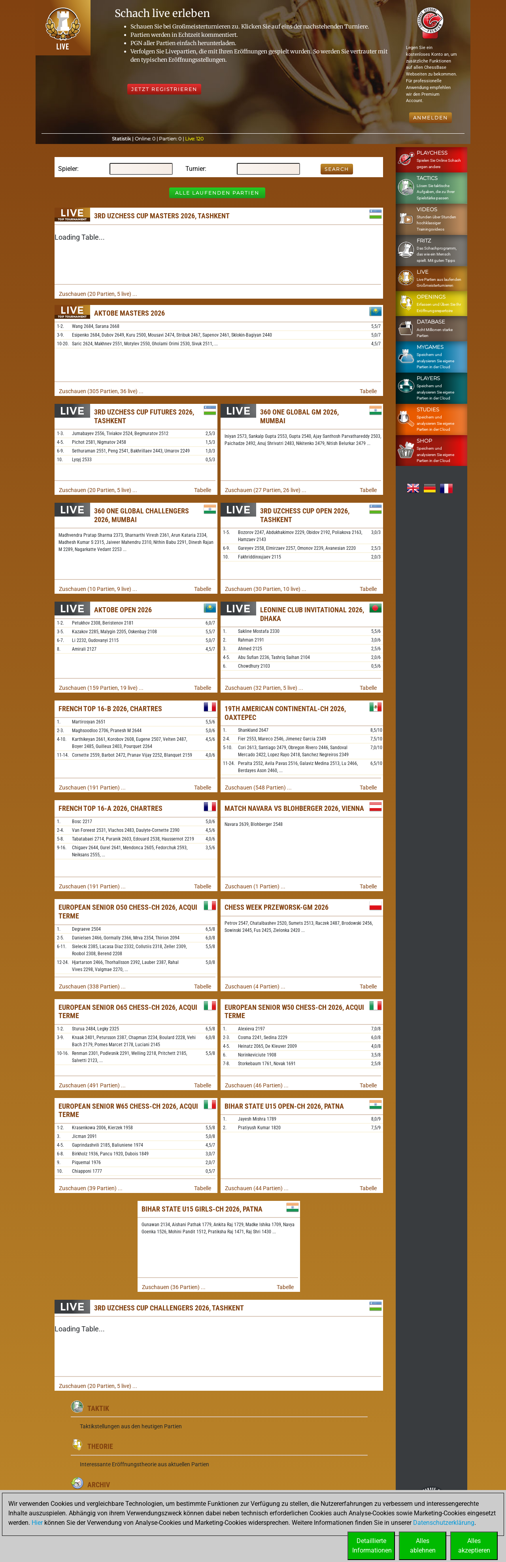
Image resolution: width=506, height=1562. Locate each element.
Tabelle (368, 391)
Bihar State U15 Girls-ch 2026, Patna (202, 1209)
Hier (37, 1522)
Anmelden (430, 118)
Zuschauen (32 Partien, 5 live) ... (264, 688)
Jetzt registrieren (164, 89)
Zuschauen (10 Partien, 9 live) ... (98, 589)
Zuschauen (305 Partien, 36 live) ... (101, 391)
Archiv (98, 1485)
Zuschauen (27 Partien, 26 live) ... (265, 490)
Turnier (195, 168)
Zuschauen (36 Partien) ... (174, 1287)
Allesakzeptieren (474, 1545)
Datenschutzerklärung (443, 1522)
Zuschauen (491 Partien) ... (92, 1085)
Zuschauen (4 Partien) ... (255, 986)
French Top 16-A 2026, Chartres (110, 808)
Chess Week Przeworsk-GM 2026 (277, 907)
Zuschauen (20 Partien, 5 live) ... (98, 294)
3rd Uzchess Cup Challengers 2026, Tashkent (169, 1308)
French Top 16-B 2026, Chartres (110, 708)
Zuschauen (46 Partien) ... (257, 1085)
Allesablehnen (423, 1545)
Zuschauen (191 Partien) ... (92, 787)
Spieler (67, 168)
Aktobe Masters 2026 (129, 313)
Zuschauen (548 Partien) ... (258, 787)
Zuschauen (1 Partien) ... (255, 886)
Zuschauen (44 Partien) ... (257, 1188)
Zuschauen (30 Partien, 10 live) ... (265, 589)
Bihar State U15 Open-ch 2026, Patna (284, 1106)
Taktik (98, 1408)
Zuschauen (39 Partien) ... (91, 1188)
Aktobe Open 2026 (123, 610)
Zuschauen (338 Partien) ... (92, 986)
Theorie (100, 1446)
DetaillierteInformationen (372, 1545)
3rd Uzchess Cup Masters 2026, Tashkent (162, 216)
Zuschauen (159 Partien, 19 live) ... (101, 688)
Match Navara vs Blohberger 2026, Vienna (294, 808)
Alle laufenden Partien (217, 193)
